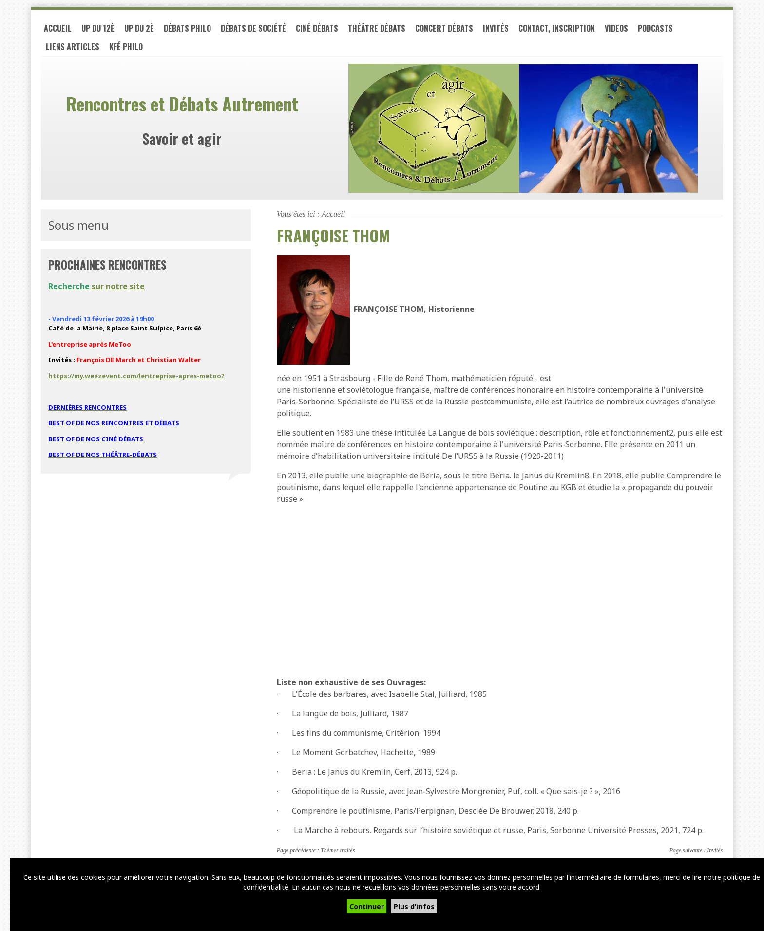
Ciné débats (317, 28)
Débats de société (253, 28)
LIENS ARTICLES (72, 47)
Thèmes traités (338, 850)
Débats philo (187, 28)
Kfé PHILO (126, 47)
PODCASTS (655, 28)
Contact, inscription (556, 28)
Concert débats (444, 28)
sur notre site (96, 286)
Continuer (366, 906)
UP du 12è (98, 28)
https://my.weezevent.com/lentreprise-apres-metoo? (136, 375)
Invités (496, 28)
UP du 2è (139, 28)
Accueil (58, 28)
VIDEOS (616, 28)
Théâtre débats (376, 28)
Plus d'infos (414, 906)
